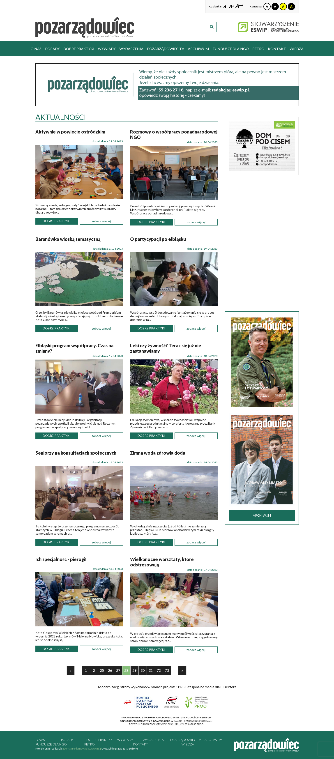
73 (167, 670)
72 (159, 670)
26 (110, 670)
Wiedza (297, 48)
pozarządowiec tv (165, 48)
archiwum (198, 48)
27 (118, 670)
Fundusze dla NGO (231, 48)
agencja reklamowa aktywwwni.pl (82, 748)
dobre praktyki (78, 48)
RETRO (258, 48)
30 (143, 670)
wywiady (107, 48)
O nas (36, 48)
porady (52, 48)
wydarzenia (131, 48)
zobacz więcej (101, 221)
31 (151, 670)
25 (102, 670)
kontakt (277, 48)
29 (134, 670)
